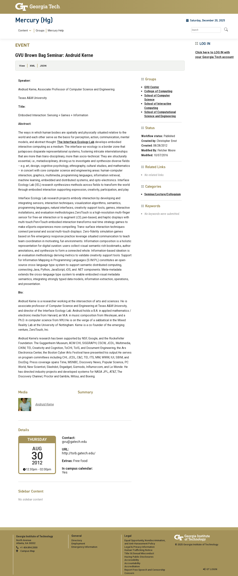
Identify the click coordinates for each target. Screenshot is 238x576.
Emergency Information (84, 546)
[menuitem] (40, 30)
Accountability (132, 563)
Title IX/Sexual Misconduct (139, 553)
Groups (40, 30)
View (22, 65)
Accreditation (132, 566)
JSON (43, 65)
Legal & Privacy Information (139, 546)
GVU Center (151, 87)
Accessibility (131, 560)
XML (32, 65)
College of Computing (158, 91)
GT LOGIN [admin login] (211, 569)
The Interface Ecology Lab (75, 142)
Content (23, 30)
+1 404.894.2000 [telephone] (28, 547)
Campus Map (27, 551)
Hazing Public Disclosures (138, 556)
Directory (76, 540)
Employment (78, 543)
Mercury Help (56, 30)
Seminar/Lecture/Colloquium (162, 194)
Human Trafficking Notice (138, 550)
